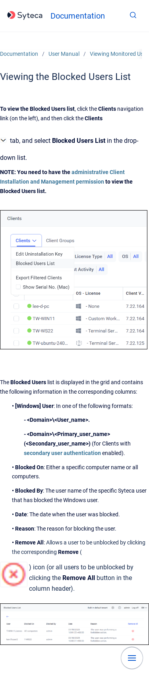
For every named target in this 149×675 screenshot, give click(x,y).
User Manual (63, 54)
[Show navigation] (132, 658)
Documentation (77, 16)
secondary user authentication (62, 453)
